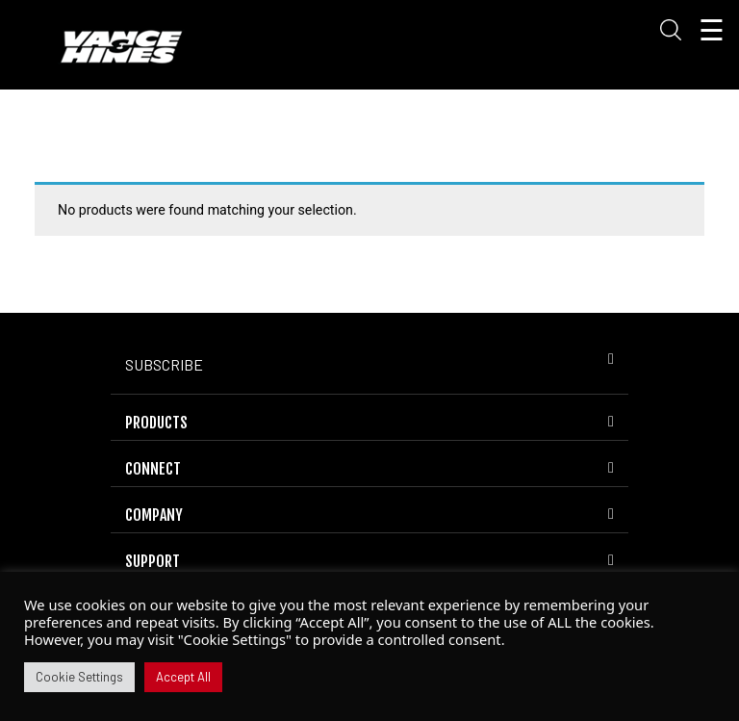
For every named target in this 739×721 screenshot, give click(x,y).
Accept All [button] (183, 676)
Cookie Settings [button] (79, 676)
